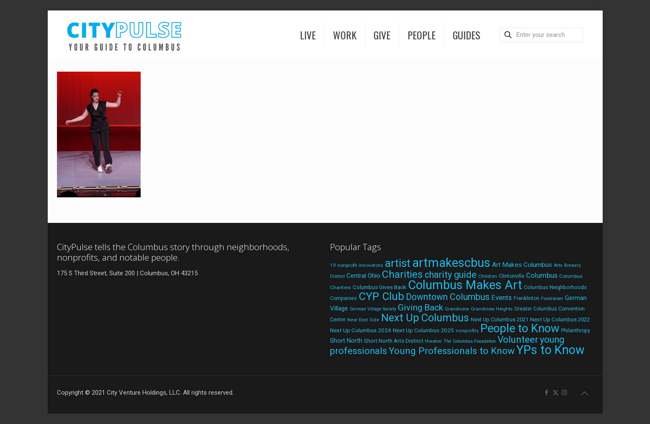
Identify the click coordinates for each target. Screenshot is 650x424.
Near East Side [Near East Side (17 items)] (363, 320)
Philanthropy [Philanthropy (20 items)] (575, 331)
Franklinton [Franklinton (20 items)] (526, 298)
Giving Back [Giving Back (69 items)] (420, 307)
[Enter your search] (541, 34)
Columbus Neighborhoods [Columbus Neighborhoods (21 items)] (555, 287)
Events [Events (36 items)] (501, 298)
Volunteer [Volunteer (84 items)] (518, 339)
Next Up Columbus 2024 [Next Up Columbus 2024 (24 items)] (360, 330)
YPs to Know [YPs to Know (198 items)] (550, 350)
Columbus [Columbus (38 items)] (541, 275)
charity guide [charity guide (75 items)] (451, 274)
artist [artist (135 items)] (397, 263)
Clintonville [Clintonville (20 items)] (511, 276)
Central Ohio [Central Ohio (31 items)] (363, 275)
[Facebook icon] (547, 392)
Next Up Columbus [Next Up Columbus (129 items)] (425, 317)
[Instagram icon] (564, 392)
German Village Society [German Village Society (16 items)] (373, 309)
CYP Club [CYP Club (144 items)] (381, 296)
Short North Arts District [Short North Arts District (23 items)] (393, 341)
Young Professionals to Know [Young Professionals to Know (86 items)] (452, 351)
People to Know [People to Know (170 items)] (520, 328)
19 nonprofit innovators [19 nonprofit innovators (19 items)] (356, 265)
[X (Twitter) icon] (555, 392)
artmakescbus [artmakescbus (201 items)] (451, 263)
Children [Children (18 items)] (487, 276)
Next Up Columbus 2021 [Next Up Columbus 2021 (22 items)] (500, 319)
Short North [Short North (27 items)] (346, 340)
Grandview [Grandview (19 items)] (457, 309)
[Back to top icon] (584, 393)
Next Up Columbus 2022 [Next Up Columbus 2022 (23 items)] (560, 319)
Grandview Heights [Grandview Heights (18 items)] (492, 309)
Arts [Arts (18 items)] (558, 265)
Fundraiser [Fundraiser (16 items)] (552, 298)
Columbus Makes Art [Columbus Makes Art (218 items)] (465, 285)
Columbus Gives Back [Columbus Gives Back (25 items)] (379, 287)
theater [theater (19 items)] (433, 341)
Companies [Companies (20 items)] (343, 298)
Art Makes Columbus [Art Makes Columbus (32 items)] (522, 265)
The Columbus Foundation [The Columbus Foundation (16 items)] (470, 341)
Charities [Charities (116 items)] (402, 274)
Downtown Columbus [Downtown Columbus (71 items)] (448, 297)
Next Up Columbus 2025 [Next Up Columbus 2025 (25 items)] (423, 330)
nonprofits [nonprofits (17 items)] (467, 331)
